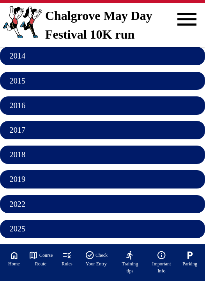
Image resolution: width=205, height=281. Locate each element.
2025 (17, 228)
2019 (17, 179)
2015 (17, 80)
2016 (17, 105)
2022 (17, 204)
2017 (17, 130)
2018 (17, 154)
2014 (17, 56)
